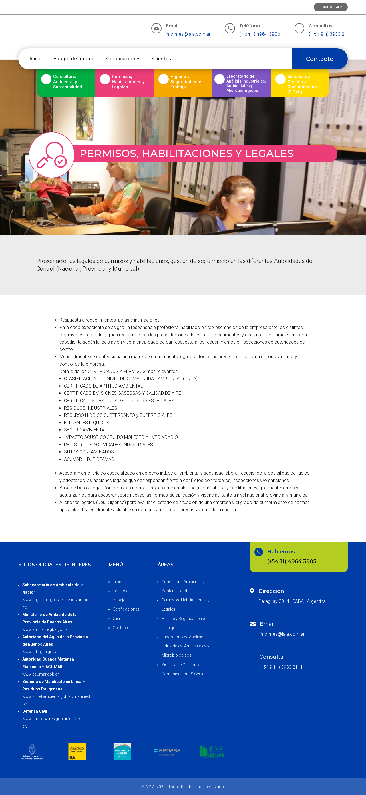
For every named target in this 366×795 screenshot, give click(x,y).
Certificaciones (123, 58)
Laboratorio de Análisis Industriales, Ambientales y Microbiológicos (185, 646)
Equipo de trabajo (74, 58)
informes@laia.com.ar (188, 34)
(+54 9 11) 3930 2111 (328, 34)
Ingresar (332, 7)
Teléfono (249, 26)
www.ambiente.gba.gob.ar (45, 629)
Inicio (35, 58)
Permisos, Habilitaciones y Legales (128, 81)
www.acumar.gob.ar (40, 674)
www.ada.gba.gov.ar (40, 651)
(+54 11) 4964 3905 (259, 34)
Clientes (161, 58)
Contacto (319, 58)
